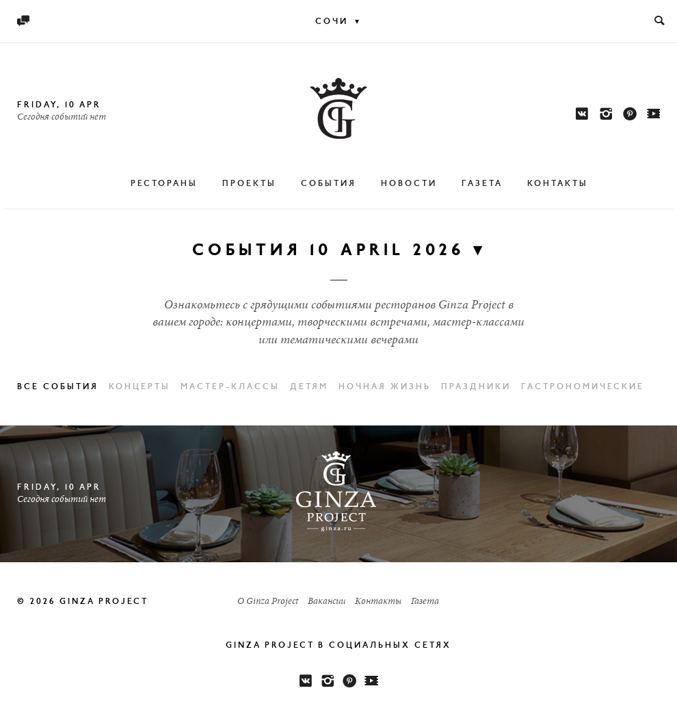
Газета (482, 184)
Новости (409, 184)
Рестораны (164, 184)
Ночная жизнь (384, 387)
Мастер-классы (230, 387)
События (328, 184)
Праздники (476, 387)
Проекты (249, 184)
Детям (309, 387)
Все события (57, 387)
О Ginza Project (267, 602)
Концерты (139, 387)
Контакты (557, 184)
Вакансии (326, 602)
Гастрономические (582, 387)
